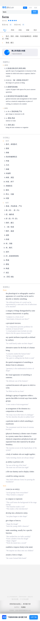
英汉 (25, 7)
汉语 (30, 7)
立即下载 (34, 617)
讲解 (27, 30)
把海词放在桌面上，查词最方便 (20, 604)
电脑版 (23, 607)
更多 (35, 7)
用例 (12, 30)
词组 (20, 30)
